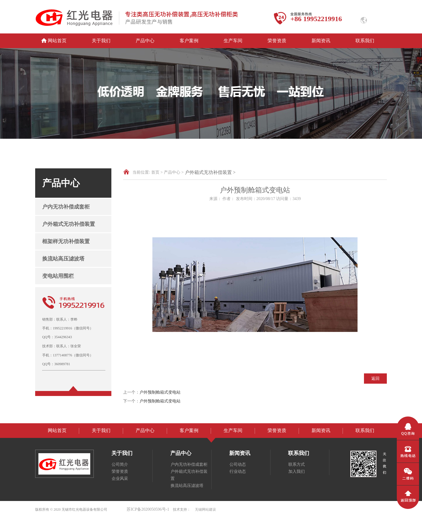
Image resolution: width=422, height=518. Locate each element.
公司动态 (237, 464)
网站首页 (57, 40)
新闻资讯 (321, 40)
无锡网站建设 (205, 509)
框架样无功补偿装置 (66, 241)
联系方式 (296, 464)
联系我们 (364, 40)
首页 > (157, 172)
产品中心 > (173, 172)
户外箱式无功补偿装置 (68, 224)
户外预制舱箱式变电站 (160, 392)
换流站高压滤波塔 (63, 259)
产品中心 (145, 40)
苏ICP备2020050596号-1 (148, 509)
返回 (375, 378)
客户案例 (189, 40)
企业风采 (120, 478)
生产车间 (233, 40)
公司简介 (120, 464)
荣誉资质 (277, 40)
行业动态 (237, 471)
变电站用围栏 (58, 276)
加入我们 (296, 471)
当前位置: (141, 172)
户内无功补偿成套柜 (66, 207)
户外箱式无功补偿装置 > (210, 172)
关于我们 (101, 40)
